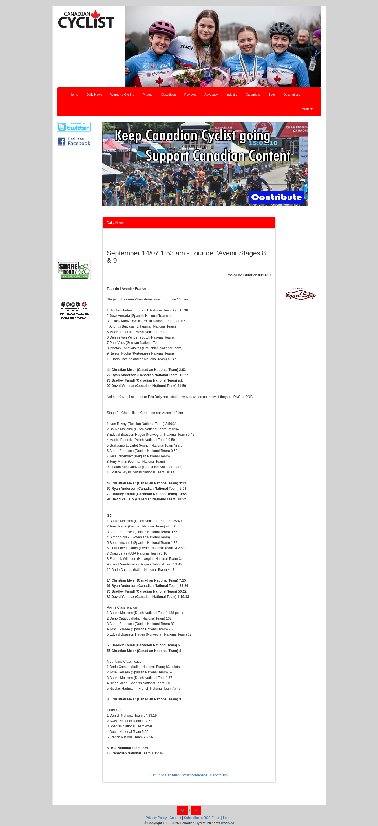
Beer (271, 94)
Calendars (253, 94)
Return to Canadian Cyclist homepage (178, 775)
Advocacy (211, 94)
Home (74, 94)
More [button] (307, 108)
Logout (228, 818)
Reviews (190, 94)
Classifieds (168, 94)
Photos (147, 94)
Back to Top (219, 775)
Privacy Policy (156, 818)
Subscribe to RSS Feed (201, 818)
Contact (175, 818)
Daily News (94, 94)
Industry (231, 94)
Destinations (292, 94)
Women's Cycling (122, 94)
